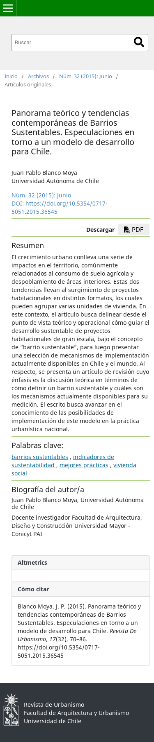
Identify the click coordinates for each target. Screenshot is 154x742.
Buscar (139, 42)
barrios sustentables (39, 457)
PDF (133, 229)
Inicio (11, 76)
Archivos (38, 76)
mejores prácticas (84, 465)
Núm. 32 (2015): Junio (85, 76)
